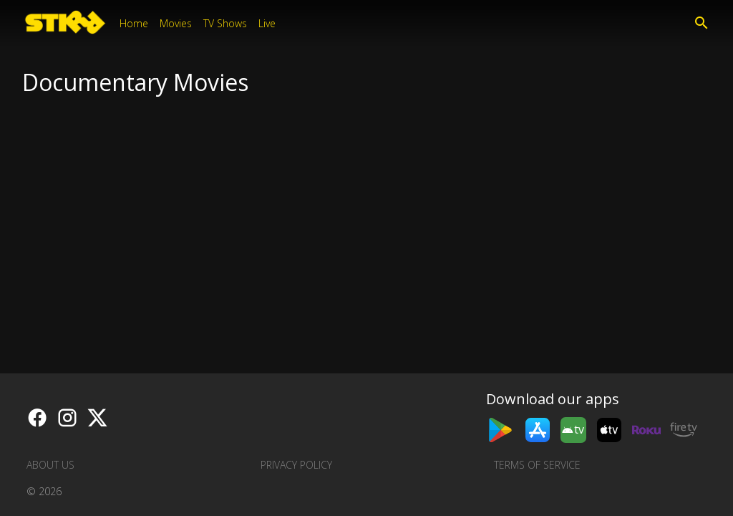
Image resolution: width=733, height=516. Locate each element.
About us (50, 465)
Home (134, 23)
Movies (176, 23)
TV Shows (225, 23)
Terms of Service (537, 465)
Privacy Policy (296, 465)
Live (267, 23)
